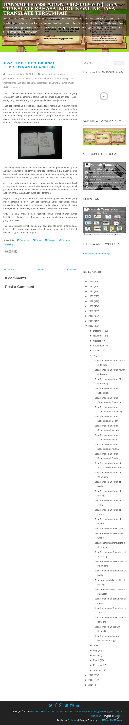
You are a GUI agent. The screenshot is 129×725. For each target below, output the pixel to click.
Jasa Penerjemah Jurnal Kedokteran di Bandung (29, 65)
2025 (91, 286)
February (98, 665)
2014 (91, 685)
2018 (91, 321)
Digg (9, 244)
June (96, 645)
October (97, 341)
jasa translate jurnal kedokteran (32, 83)
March (96, 660)
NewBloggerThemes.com (110, 720)
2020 (91, 311)
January (97, 670)
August (97, 350)
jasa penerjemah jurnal (52, 74)
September (98, 345)
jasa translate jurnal (42, 78)
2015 (91, 680)
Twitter (37, 240)
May (95, 650)
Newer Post (9, 269)
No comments (13, 87)
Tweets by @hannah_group (96, 253)
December (98, 331)
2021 (91, 306)
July (95, 355)
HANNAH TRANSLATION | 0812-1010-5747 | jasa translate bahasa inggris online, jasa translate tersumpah (60, 8)
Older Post (71, 269)
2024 (91, 291)
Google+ (50, 240)
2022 (91, 301)
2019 (91, 316)
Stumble (64, 240)
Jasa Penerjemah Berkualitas (109, 528)
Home (41, 269)
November (98, 335)
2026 (91, 281)
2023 (91, 296)
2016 (91, 675)
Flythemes (73, 720)
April (95, 655)
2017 (91, 326)
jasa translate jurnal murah (61, 83)
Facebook (23, 240)
